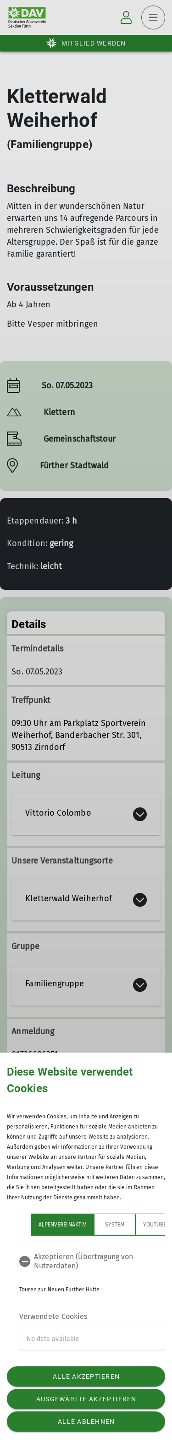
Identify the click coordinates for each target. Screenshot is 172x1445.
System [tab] (114, 1224)
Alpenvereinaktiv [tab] (62, 1224)
